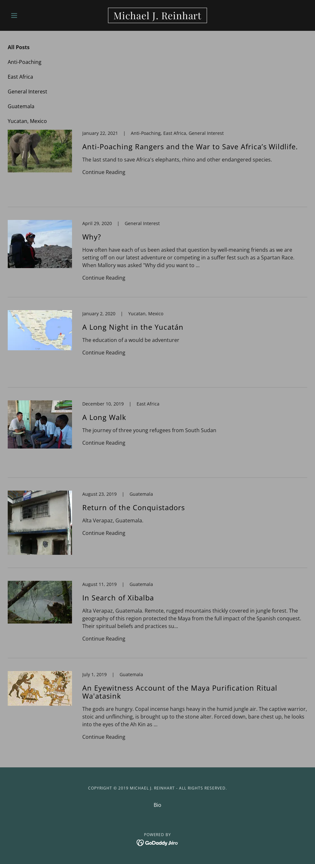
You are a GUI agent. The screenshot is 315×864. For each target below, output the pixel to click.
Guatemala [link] (21, 106)
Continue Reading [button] (103, 172)
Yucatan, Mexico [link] (27, 121)
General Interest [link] (27, 91)
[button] (30, 15)
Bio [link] (157, 804)
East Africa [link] (20, 76)
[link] (157, 17)
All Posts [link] (19, 47)
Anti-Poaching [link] (24, 61)
